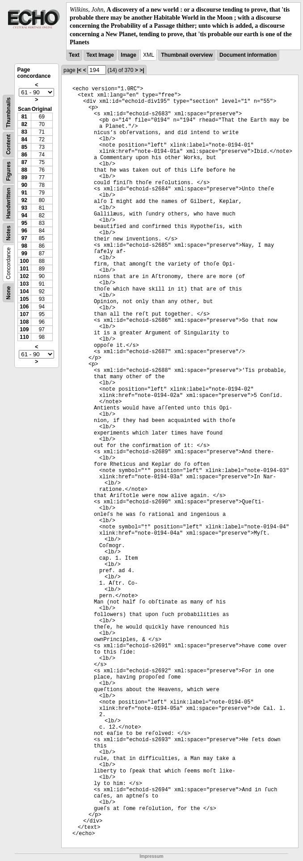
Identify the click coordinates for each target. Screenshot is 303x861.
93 (24, 208)
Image (128, 55)
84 (24, 139)
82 (24, 124)
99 (24, 253)
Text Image (100, 55)
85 (24, 147)
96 (24, 231)
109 (24, 329)
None (8, 293)
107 (24, 314)
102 (24, 276)
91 (24, 193)
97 (24, 238)
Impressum (151, 856)
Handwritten (8, 203)
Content (8, 144)
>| (141, 70)
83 (24, 132)
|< (79, 70)
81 (24, 117)
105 (24, 299)
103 (24, 284)
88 (24, 170)
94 (24, 215)
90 (24, 185)
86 (24, 155)
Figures (8, 171)
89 (24, 177)
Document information (248, 55)
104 (24, 291)
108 (24, 322)
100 (24, 261)
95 (24, 223)
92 (24, 200)
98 (24, 246)
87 (24, 162)
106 (24, 307)
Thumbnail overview (186, 55)
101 (24, 269)
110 (24, 337)
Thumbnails (8, 112)
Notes (8, 233)
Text (74, 55)
